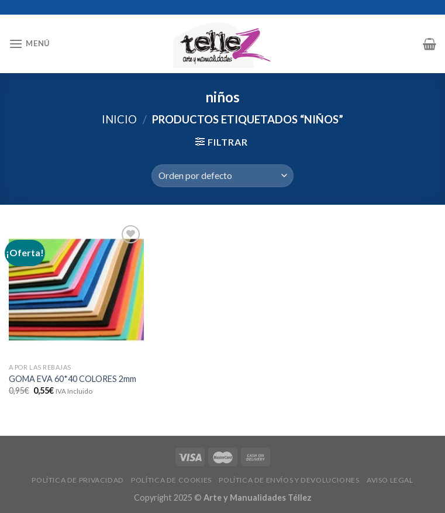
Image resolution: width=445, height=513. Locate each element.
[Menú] (29, 43)
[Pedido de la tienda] (222, 175)
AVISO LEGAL (390, 480)
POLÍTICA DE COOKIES (171, 480)
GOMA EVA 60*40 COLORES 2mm (72, 379)
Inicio (119, 119)
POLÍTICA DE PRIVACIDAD (77, 480)
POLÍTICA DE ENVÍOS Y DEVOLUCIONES (289, 480)
